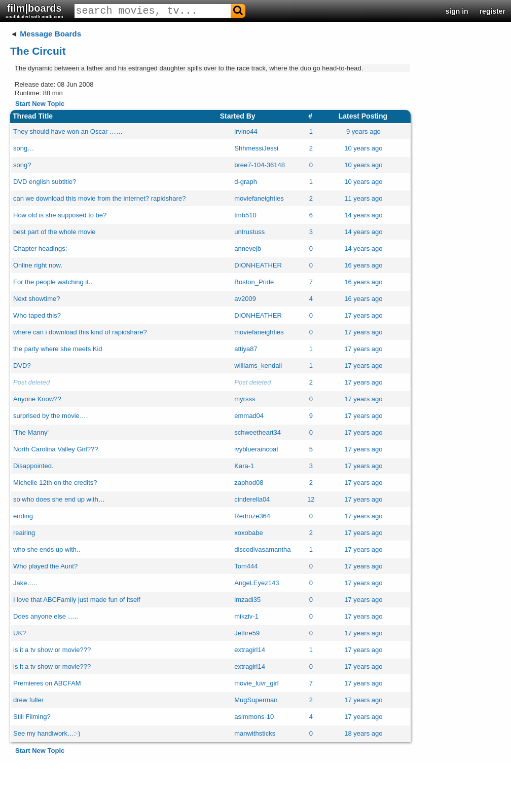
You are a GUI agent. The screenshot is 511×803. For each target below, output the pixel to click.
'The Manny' (31, 432)
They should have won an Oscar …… (68, 131)
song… (23, 148)
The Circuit (38, 51)
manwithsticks (254, 733)
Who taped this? (37, 315)
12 (310, 499)
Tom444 (246, 566)
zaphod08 (248, 482)
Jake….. (25, 583)
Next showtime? (36, 298)
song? (22, 165)
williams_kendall (258, 365)
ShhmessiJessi (256, 148)
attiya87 (246, 349)
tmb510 (245, 215)
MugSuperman (255, 700)
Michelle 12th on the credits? (55, 482)
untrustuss (249, 232)
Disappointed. (33, 466)
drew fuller (28, 700)
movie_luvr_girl (256, 683)
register (492, 11)
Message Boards (50, 33)
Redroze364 (252, 516)
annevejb (247, 248)
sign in (457, 11)
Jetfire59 (247, 633)
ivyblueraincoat (256, 449)
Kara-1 (244, 466)
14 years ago (363, 215)
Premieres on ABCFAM (47, 683)
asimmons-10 (254, 716)
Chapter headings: (40, 248)
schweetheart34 (257, 432)
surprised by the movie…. (50, 415)
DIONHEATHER (258, 265)
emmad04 (249, 415)
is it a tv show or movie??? (52, 650)
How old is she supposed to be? (59, 215)
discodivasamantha (262, 549)
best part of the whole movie (54, 232)
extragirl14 (249, 650)
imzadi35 (247, 599)
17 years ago (363, 315)
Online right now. (37, 265)
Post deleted (31, 382)
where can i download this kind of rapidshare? (80, 332)
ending (23, 516)
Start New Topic (39, 103)
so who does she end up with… (59, 499)
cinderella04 (252, 499)
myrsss (244, 399)
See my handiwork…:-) (46, 733)
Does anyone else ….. (45, 616)
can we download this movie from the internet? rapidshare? (99, 198)
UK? (19, 633)
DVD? (22, 365)
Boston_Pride (254, 282)
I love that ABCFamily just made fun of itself (76, 599)
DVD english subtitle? (44, 181)
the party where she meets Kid (57, 349)
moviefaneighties (259, 198)
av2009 (245, 298)
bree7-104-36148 (259, 165)
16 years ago (363, 265)
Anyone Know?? (37, 399)
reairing (24, 533)
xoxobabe (248, 533)
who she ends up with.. (46, 549)
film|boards (34, 11)
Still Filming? (32, 716)
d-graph (245, 181)
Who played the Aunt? (45, 566)
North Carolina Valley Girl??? (55, 449)
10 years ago (363, 148)
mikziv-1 (246, 616)
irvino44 (246, 131)
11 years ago (363, 198)
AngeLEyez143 (256, 583)
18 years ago (363, 733)
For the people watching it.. (52, 282)
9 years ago (363, 131)
